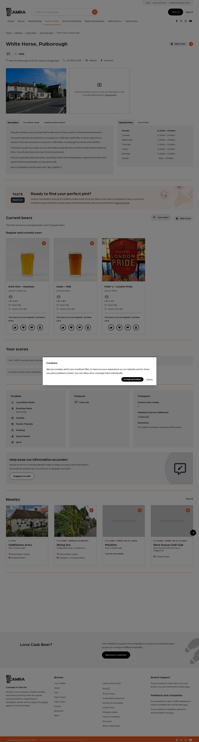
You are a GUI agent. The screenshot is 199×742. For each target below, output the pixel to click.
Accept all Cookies (132, 379)
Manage (149, 379)
